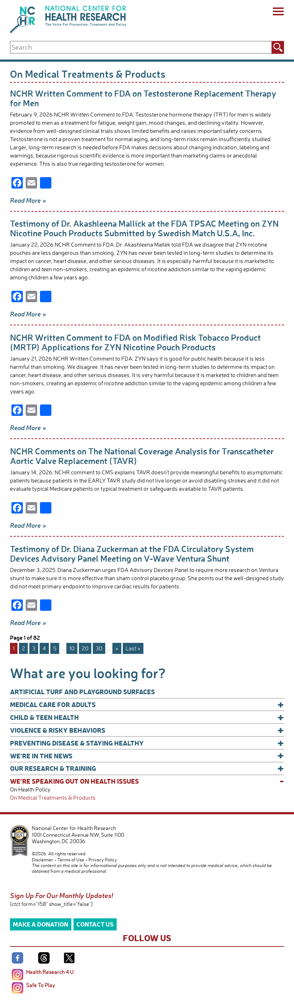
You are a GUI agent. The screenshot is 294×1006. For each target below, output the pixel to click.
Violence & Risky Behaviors (147, 730)
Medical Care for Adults (147, 704)
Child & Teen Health (147, 717)
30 (99, 648)
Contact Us (95, 924)
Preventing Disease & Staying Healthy (147, 743)
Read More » (28, 200)
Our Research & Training (147, 768)
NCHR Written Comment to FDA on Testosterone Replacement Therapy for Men (143, 98)
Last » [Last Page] (133, 648)
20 (85, 648)
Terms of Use (70, 859)
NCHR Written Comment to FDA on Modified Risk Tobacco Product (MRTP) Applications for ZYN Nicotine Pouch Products (135, 342)
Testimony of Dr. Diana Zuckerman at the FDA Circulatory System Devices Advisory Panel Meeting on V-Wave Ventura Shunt (132, 553)
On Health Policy (30, 789)
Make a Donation (40, 924)
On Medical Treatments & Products (53, 797)
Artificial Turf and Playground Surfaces (82, 691)
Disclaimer (42, 859)
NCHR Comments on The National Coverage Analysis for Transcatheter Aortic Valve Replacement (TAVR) (142, 455)
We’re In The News (147, 755)
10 (72, 648)
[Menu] (278, 12)
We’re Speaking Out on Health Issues (147, 781)
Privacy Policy (102, 859)
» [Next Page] (116, 648)
